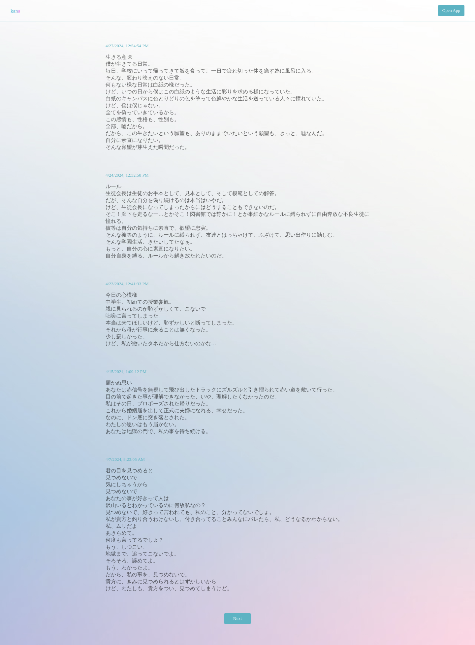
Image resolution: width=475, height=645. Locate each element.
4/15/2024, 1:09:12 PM (126, 371)
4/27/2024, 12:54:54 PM (127, 45)
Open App (451, 10)
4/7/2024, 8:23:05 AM (125, 459)
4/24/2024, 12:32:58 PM (127, 175)
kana (15, 11)
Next (237, 618)
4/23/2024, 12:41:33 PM (127, 283)
